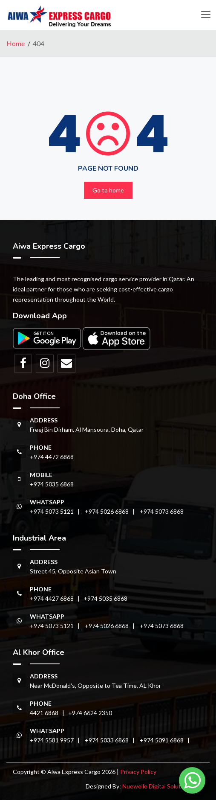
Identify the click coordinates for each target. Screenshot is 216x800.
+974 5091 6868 (162, 740)
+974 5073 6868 (162, 511)
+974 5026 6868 (107, 511)
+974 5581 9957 (52, 740)
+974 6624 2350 (90, 712)
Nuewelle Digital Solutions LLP (162, 786)
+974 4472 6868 (52, 456)
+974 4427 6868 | (57, 598)
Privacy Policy (138, 771)
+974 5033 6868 (107, 740)
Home (15, 43)
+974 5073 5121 (52, 511)
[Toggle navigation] (205, 15)
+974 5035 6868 (52, 484)
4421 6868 (44, 712)
